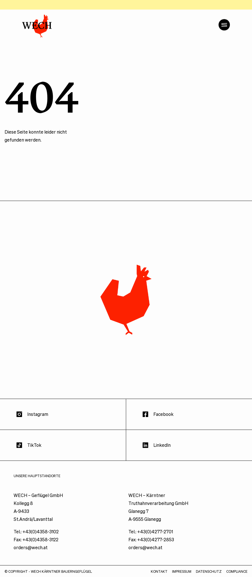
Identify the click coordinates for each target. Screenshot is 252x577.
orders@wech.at (31, 560)
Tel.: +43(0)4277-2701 (150, 544)
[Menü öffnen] (224, 37)
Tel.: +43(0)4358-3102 (36, 544)
